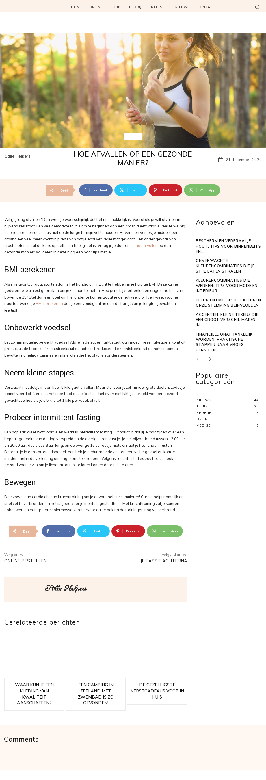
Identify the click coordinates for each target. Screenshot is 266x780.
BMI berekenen (49, 303)
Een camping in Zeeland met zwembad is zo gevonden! (95, 686)
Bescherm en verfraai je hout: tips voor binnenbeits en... (227, 238)
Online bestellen (25, 561)
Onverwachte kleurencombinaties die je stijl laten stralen (227, 251)
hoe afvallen (147, 245)
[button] (257, 7)
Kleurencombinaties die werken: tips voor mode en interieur (228, 264)
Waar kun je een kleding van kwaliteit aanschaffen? (34, 686)
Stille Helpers (18, 156)
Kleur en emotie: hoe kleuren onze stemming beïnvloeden (226, 276)
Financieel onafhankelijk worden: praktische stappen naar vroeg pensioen (226, 304)
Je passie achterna (163, 561)
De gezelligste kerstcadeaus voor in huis (157, 686)
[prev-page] (199, 318)
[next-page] (208, 318)
